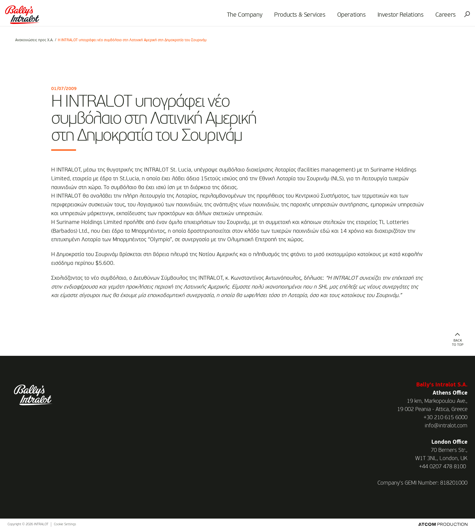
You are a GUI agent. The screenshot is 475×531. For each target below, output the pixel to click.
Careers (437, 17)
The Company (237, 17)
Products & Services (292, 17)
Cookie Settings (65, 524)
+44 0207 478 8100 (442, 466)
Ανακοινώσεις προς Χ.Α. (34, 40)
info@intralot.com (446, 426)
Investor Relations (393, 17)
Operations (343, 17)
